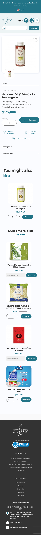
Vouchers (20, 495)
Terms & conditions (20, 461)
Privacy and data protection (20, 458)
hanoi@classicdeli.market (18, 527)
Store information (20, 503)
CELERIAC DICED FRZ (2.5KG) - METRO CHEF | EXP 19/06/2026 (18, 307)
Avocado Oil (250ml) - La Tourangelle (21, 207)
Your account (20, 478)
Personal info (20, 483)
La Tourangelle (9, 90)
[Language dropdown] (21, 9)
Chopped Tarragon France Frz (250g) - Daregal (19, 266)
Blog (15, 10)
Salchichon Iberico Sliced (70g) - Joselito (19, 349)
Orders (20, 486)
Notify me (31, 275)
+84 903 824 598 (16, 523)
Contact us (20, 471)
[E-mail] (15, 275)
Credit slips (20, 489)
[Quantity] (9, 123)
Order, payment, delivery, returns (20, 464)
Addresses (20, 492)
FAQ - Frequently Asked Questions (20, 467)
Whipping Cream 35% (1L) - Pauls (19, 390)
